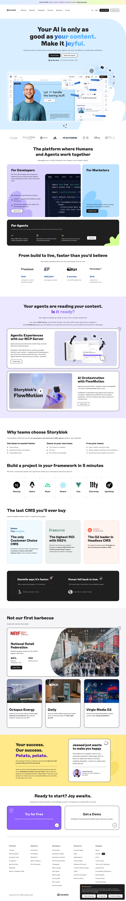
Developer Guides (58, 854)
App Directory (13, 864)
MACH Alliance (36, 861)
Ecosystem (12, 861)
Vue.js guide (56, 878)
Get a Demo (92, 814)
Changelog (55, 864)
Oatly (52, 710)
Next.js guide (56, 868)
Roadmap (12, 868)
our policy (95, 891)
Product (11, 850)
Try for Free (105, 10)
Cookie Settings (100, 882)
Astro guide (56, 882)
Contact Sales (78, 850)
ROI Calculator (36, 864)
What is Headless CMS (16, 871)
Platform (23, 10)
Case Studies (78, 861)
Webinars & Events (80, 864)
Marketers (34, 857)
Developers (41, 10)
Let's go (91, 238)
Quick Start (56, 850)
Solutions (32, 10)
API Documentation (58, 861)
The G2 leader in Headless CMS (100, 538)
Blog (75, 854)
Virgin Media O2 (99, 710)
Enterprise (34, 850)
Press (97, 857)
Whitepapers (78, 857)
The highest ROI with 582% (62, 538)
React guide (56, 875)
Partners (50, 10)
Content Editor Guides (81, 868)
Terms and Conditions (102, 864)
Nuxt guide (55, 871)
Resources (59, 10)
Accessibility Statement (103, 871)
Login (96, 10)
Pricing (67, 10)
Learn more (17, 211)
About (97, 850)
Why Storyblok (14, 854)
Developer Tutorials (58, 857)
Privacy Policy (100, 878)
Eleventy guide (57, 885)
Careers (98, 854)
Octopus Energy (22, 710)
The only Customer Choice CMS (24, 540)
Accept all (102, 896)
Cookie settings (115, 896)
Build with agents (69, 55)
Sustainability (99, 875)
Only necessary (89, 896)
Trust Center (99, 861)
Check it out (92, 211)
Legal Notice (99, 868)
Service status (78, 878)
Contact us (114, 10)
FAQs (76, 871)
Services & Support (80, 875)
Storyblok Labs (14, 857)
